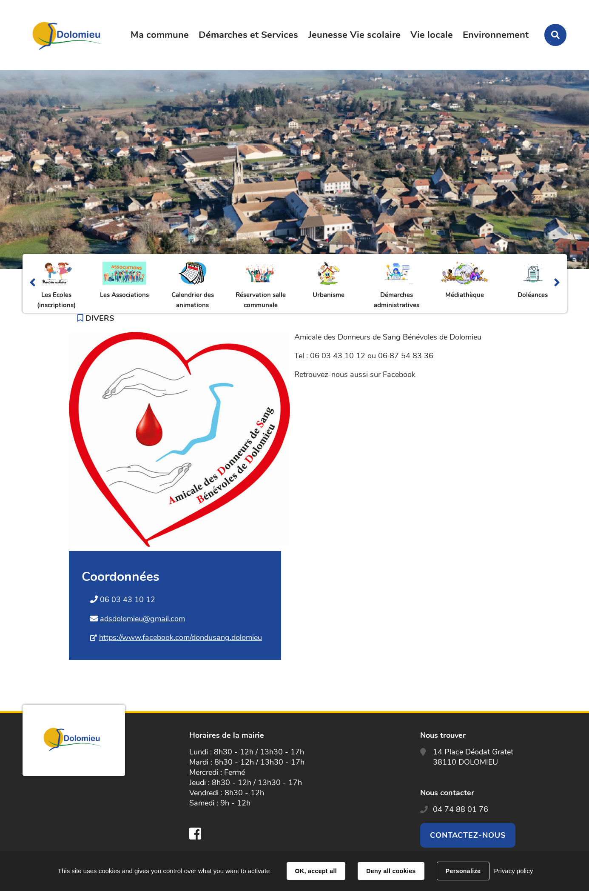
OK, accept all (316, 871)
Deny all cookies (390, 871)
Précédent (32, 283)
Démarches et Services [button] (248, 35)
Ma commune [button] (160, 35)
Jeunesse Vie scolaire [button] (354, 35)
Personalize (463, 871)
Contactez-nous (468, 835)
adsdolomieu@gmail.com (142, 619)
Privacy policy (513, 870)
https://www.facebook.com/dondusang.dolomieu (180, 637)
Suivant (557, 283)
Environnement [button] (496, 35)
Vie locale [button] (431, 35)
